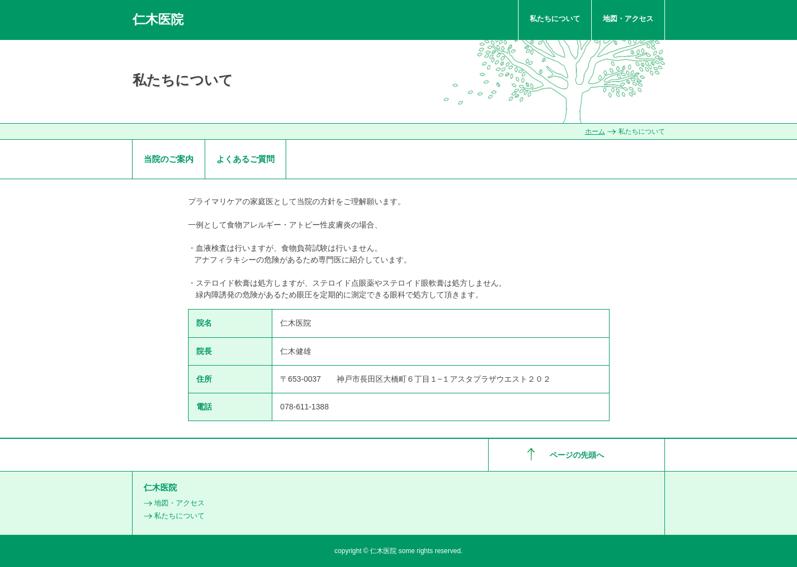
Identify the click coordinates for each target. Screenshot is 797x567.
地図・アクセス (628, 18)
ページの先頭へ (577, 454)
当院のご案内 (169, 159)
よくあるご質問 (245, 159)
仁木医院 (158, 19)
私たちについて (555, 18)
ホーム (595, 131)
